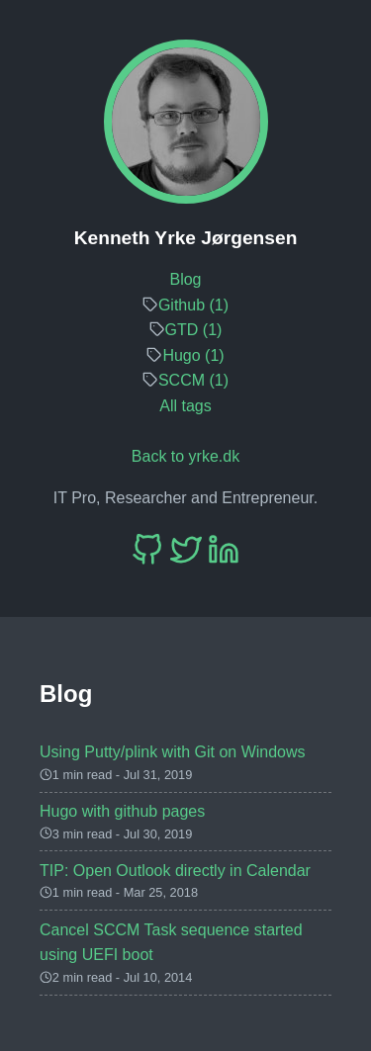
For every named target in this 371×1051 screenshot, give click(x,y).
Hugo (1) (193, 355)
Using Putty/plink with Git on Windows (173, 752)
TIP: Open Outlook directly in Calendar (175, 870)
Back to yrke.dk (185, 456)
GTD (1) (194, 329)
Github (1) (193, 305)
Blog (185, 279)
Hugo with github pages (122, 811)
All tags (185, 405)
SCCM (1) (193, 380)
